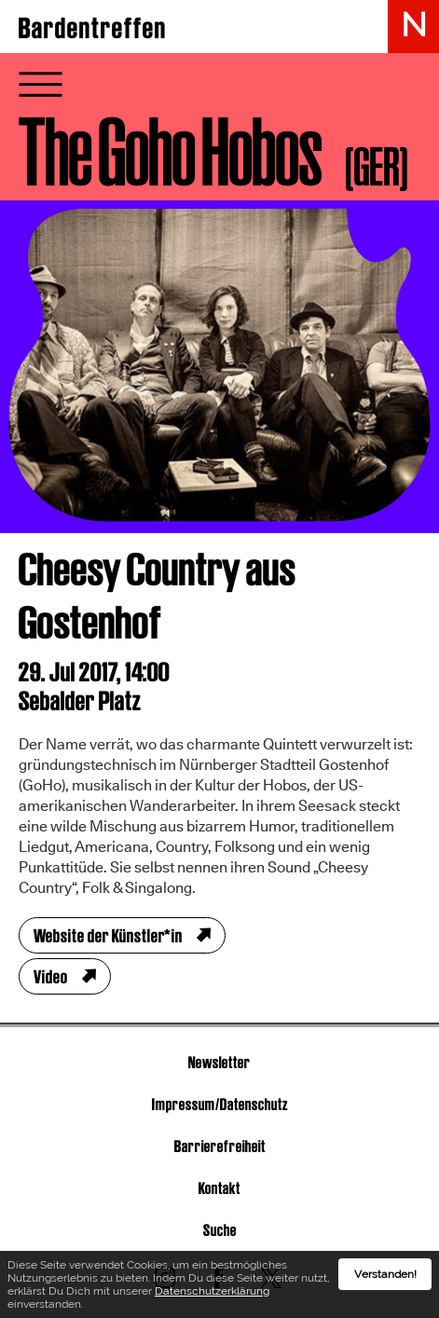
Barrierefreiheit (220, 1146)
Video (51, 977)
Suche (220, 1230)
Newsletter (219, 1062)
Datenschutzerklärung (212, 1290)
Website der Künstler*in (108, 936)
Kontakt (219, 1188)
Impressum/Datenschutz (220, 1104)
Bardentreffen (93, 28)
